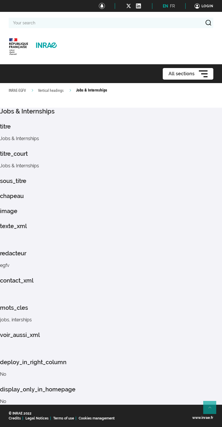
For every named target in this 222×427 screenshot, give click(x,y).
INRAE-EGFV (17, 91)
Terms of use (63, 418)
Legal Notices (37, 418)
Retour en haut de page (212, 410)
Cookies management (97, 418)
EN (165, 6)
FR (172, 6)
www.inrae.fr (202, 418)
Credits (15, 418)
